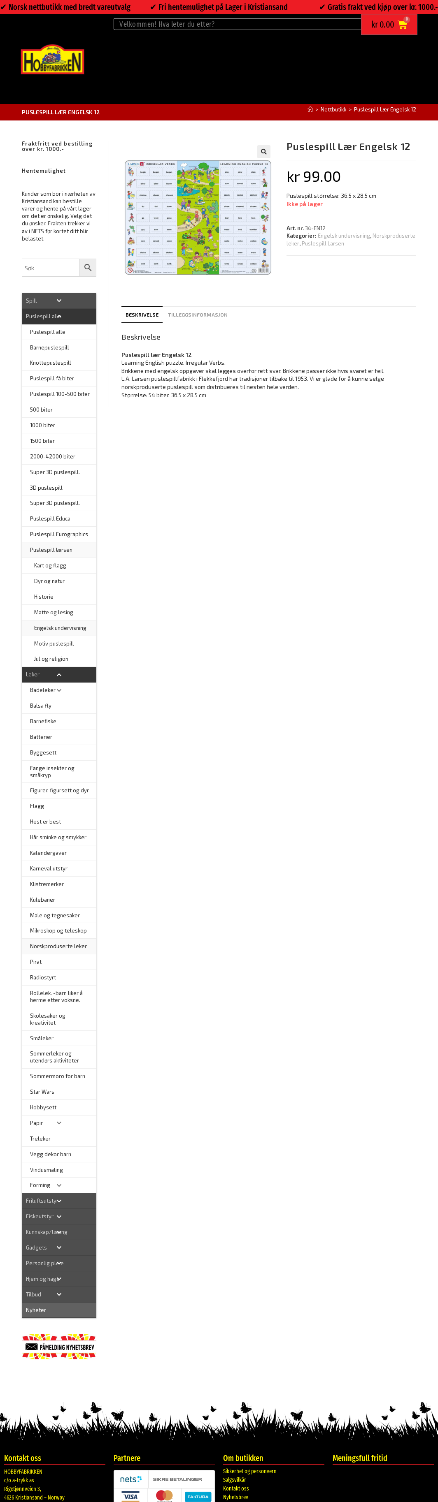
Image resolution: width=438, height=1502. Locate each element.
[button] (263, 151)
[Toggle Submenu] (59, 300)
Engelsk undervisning (344, 235)
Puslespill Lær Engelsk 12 (385, 109)
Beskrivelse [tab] (142, 314)
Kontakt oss (236, 1488)
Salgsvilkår (234, 1480)
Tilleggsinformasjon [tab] (198, 314)
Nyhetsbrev (235, 1497)
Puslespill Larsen (323, 243)
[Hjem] (310, 109)
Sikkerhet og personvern (250, 1471)
